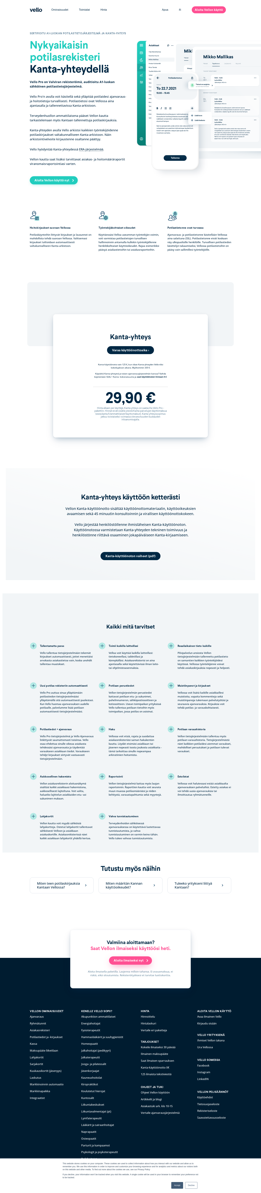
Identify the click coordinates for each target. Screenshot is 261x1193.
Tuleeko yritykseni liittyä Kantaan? (193, 885)
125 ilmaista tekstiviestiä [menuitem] (156, 1073)
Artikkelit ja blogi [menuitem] (151, 1098)
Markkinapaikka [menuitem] (40, 1090)
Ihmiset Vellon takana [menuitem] (211, 1040)
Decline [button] (191, 1185)
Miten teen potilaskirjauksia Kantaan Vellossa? (58, 885)
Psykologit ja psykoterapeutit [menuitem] (99, 1150)
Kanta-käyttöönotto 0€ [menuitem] (155, 1067)
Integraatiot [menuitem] (37, 1096)
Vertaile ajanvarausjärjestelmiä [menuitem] (160, 1111)
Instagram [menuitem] (203, 1072)
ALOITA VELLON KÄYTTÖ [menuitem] (214, 1011)
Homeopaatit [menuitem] (89, 1043)
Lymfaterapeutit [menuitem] (91, 1116)
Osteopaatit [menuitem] (88, 1136)
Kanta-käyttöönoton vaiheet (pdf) (130, 556)
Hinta (104, 9)
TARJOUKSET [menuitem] (150, 1041)
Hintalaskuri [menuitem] (148, 1023)
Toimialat (84, 9)
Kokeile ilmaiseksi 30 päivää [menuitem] (158, 1047)
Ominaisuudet (59, 9)
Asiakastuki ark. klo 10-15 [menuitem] (157, 1105)
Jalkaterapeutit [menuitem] (90, 1057)
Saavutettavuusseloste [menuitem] (211, 1116)
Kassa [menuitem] (33, 1043)
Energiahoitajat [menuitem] (90, 1023)
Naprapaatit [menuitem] (88, 1130)
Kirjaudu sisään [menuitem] (207, 1023)
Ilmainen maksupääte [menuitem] (154, 1053)
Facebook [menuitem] (203, 1065)
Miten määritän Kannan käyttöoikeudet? (124, 885)
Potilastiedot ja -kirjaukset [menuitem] (46, 1037)
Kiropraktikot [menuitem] (89, 1083)
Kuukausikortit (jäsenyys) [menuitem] (45, 1070)
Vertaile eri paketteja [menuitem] (154, 1030)
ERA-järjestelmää (91, 149)
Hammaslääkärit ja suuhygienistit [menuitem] (102, 1037)
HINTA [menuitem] (145, 1011)
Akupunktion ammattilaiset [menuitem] (98, 1017)
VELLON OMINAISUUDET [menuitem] (47, 1011)
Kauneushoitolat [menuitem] (91, 1077)
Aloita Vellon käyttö (209, 10)
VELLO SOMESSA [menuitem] (208, 1060)
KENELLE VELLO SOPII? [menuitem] (96, 1011)
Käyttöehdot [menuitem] (205, 1096)
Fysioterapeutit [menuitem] (90, 1030)
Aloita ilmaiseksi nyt (129, 960)
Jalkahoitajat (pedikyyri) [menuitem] (96, 1050)
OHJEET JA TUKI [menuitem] (152, 1086)
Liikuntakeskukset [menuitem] (92, 1103)
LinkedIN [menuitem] (203, 1078)
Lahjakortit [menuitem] (37, 1057)
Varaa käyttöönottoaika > (130, 350)
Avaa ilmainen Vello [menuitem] (209, 1017)
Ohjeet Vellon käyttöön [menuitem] (155, 1091)
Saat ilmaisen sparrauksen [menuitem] (157, 1060)
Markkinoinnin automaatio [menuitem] (47, 1083)
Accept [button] (177, 1185)
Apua (165, 9)
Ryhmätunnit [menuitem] (38, 1023)
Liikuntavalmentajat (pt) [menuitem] (96, 1110)
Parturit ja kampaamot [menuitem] (95, 1143)
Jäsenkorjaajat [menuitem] (90, 1070)
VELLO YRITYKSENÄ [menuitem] (211, 1035)
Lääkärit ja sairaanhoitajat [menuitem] (97, 1123)
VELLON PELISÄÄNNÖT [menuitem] (212, 1091)
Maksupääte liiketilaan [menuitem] (44, 1050)
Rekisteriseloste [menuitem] (207, 1110)
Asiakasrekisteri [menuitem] (40, 1030)
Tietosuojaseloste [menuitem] (208, 1103)
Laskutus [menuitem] (35, 1077)
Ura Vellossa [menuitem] (205, 1047)
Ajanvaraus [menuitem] (37, 1017)
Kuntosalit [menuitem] (87, 1096)
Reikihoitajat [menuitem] (89, 1156)
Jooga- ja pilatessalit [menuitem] (93, 1063)
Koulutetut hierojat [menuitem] (93, 1090)
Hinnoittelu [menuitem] (148, 1017)
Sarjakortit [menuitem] (36, 1063)
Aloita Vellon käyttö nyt (53, 180)
